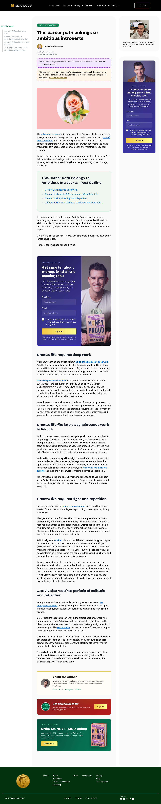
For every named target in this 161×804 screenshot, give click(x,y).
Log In (143, 5)
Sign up (59, 331)
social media (63, 627)
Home (51, 5)
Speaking (57, 784)
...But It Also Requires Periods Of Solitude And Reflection (15, 49)
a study (59, 540)
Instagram (69, 690)
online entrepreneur (51, 134)
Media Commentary (61, 781)
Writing (99, 775)
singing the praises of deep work (92, 362)
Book (58, 5)
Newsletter (67, 5)
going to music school (74, 506)
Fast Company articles (47, 25)
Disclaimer (91, 798)
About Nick (57, 778)
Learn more (49, 744)
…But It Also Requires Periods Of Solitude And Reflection (73, 202)
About (113, 5)
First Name (46, 297)
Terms (78, 798)
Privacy (68, 798)
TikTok (78, 690)
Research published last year (51, 380)
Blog (98, 778)
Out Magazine (102, 781)
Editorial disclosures (58, 78)
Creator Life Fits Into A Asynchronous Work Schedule (16, 38)
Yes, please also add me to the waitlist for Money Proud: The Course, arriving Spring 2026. (61, 322)
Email (44, 308)
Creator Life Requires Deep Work (15, 32)
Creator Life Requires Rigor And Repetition (16, 43)
